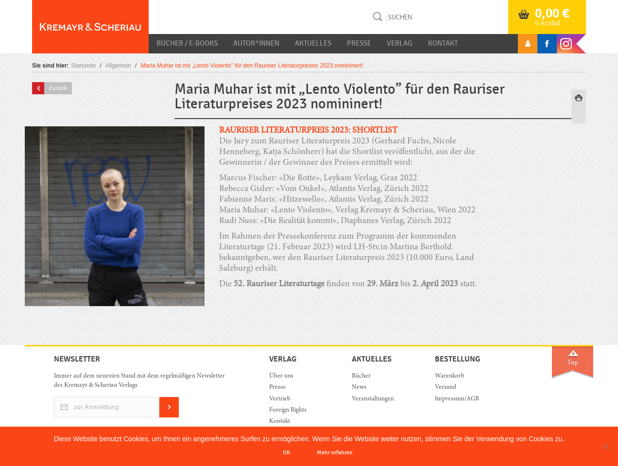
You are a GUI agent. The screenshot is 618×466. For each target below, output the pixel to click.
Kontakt (443, 43)
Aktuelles (313, 43)
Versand (445, 387)
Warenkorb (449, 376)
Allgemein (118, 65)
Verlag (399, 43)
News (359, 387)
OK (286, 452)
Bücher (361, 376)
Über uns (281, 376)
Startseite (83, 65)
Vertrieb (280, 399)
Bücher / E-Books (187, 43)
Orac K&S (90, 26)
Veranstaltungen (373, 399)
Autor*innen (256, 43)
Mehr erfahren (335, 452)
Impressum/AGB (457, 399)
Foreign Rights (288, 410)
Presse (359, 43)
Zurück (58, 88)
